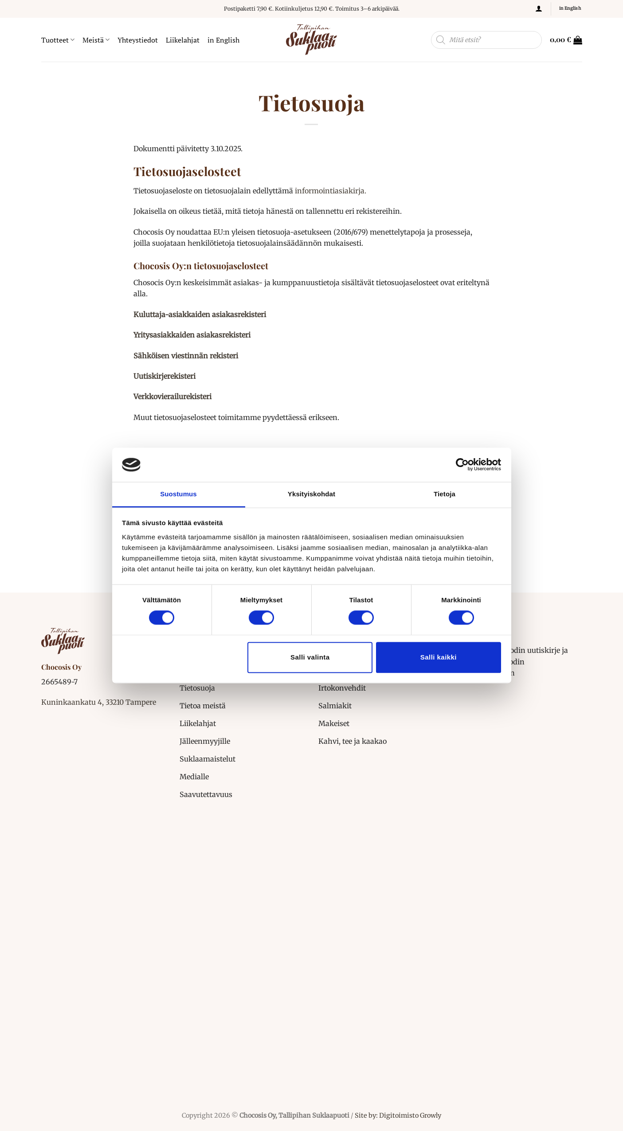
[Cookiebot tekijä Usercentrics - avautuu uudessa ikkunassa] (462, 464)
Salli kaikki (438, 657)
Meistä (96, 40)
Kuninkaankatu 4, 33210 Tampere (98, 702)
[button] (538, 8)
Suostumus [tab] (178, 494)
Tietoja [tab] (444, 494)
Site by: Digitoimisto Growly (397, 1115)
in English (223, 40)
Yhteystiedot (138, 40)
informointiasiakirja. (330, 190)
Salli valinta (309, 657)
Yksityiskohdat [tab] (311, 494)
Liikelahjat (183, 40)
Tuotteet (57, 40)
